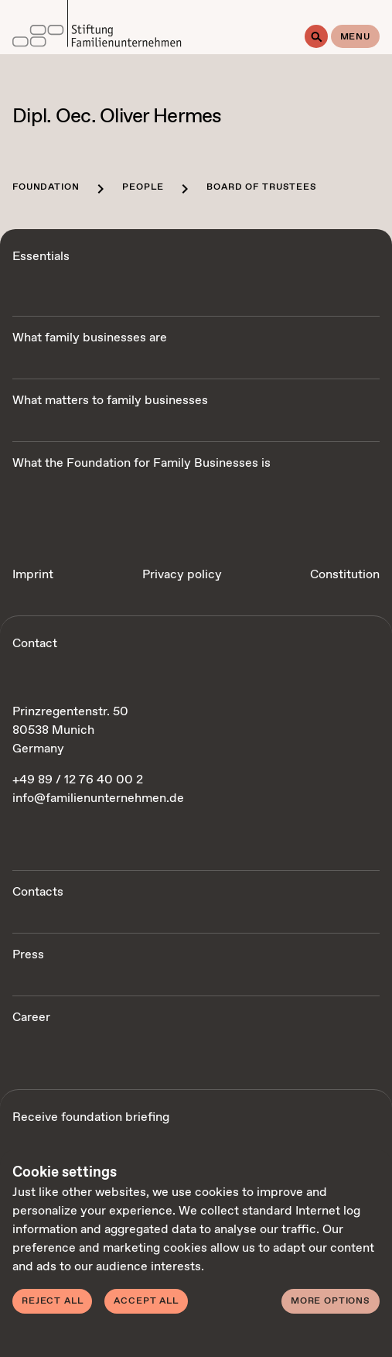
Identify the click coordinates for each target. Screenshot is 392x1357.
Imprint (32, 575)
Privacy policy (182, 575)
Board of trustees (261, 187)
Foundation (45, 187)
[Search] (316, 36)
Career (31, 1017)
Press (28, 955)
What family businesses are (89, 338)
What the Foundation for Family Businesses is (141, 463)
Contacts (37, 892)
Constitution (345, 575)
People (142, 187)
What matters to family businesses (110, 400)
